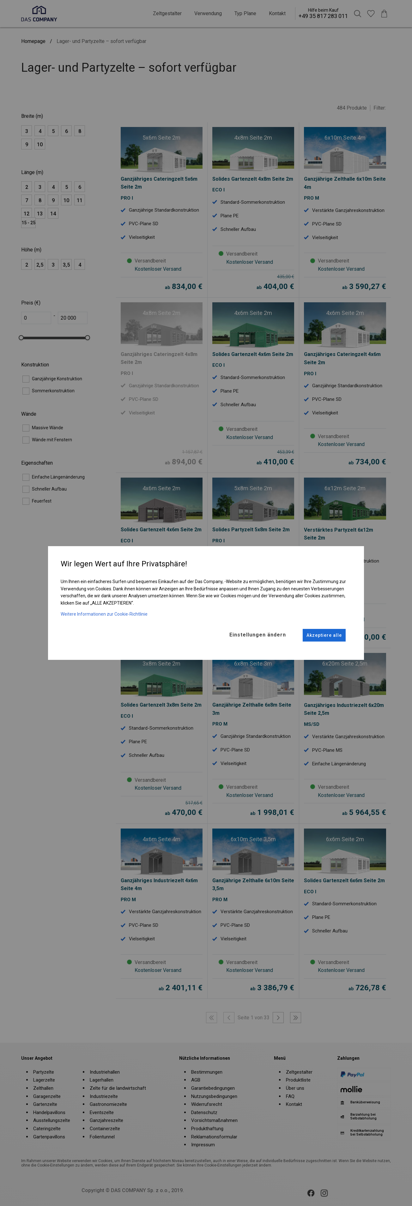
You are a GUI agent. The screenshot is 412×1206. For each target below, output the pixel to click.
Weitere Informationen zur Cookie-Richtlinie (104, 613)
